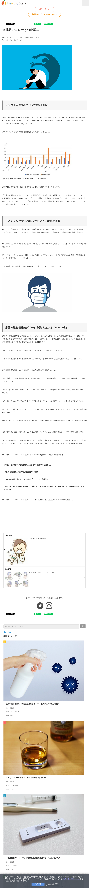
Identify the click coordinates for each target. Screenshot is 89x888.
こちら (50, 500)
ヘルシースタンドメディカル (13, 40)
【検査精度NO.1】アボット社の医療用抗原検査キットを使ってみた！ (33, 858)
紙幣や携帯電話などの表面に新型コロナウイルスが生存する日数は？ (33, 704)
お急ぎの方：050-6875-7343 (44, 14)
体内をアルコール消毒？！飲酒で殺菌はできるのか (26, 778)
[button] (85, 3)
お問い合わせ (44, 9)
